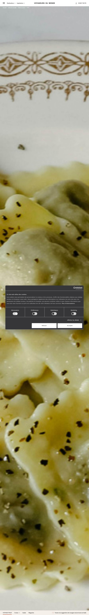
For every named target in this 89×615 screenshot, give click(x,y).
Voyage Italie (7, 613)
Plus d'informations (68, 303)
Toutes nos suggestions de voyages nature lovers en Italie (69, 613)
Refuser (44, 325)
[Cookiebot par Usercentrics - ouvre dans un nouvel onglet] (74, 288)
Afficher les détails (73, 320)
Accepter (70, 325)
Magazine (31, 613)
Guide (24, 613)
